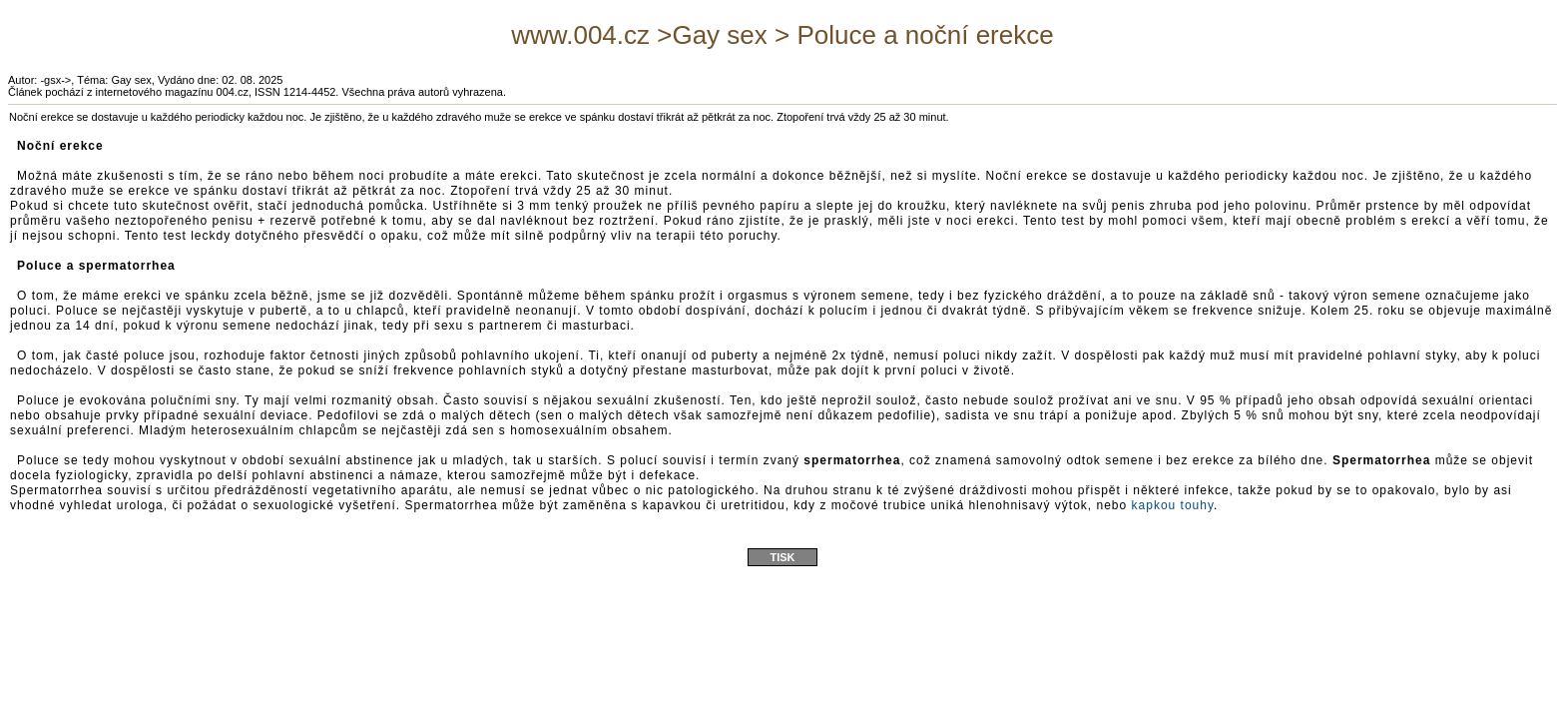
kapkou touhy (1173, 505)
